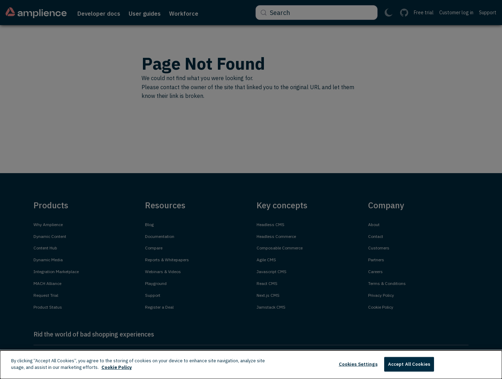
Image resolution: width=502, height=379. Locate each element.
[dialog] (251, 364)
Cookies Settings (358, 364)
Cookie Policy (116, 367)
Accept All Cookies (409, 364)
